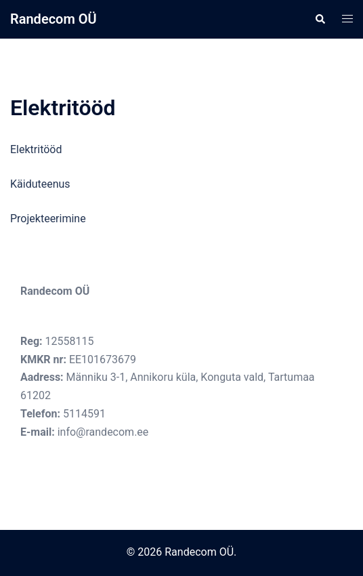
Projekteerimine (48, 218)
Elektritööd (36, 149)
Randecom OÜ (53, 19)
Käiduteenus (40, 184)
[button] (319, 19)
